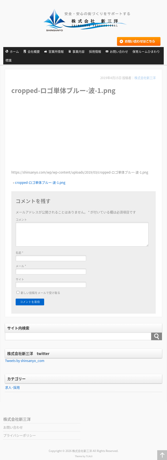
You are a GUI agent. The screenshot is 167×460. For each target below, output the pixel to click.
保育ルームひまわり (146, 51)
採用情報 (95, 51)
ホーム (14, 51)
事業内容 (78, 51)
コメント (21, 219)
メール (21, 266)
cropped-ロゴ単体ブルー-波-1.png (40, 182)
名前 (19, 252)
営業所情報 (56, 51)
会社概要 (34, 51)
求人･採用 (12, 387)
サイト (20, 279)
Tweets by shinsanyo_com (24, 360)
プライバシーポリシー (19, 435)
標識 (8, 60)
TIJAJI (89, 456)
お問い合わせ (119, 51)
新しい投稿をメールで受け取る (40, 293)
